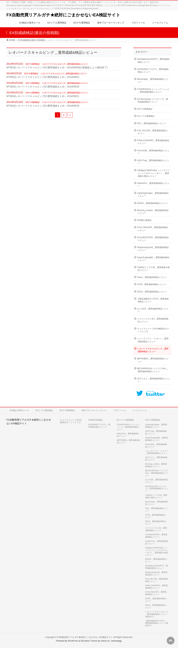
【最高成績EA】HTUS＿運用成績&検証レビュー (153, 300)
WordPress (73, 641)
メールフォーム (139, 410)
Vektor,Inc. (106, 641)
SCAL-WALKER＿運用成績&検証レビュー (152, 228)
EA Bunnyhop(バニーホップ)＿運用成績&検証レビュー (152, 100)
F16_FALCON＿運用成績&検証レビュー (152, 132)
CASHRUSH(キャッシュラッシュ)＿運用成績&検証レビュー (153, 90)
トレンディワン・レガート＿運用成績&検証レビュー (152, 340)
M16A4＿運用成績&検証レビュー (152, 203)
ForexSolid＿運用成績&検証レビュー (153, 152)
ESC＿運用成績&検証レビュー (151, 123)
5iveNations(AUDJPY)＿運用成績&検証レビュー (153, 60)
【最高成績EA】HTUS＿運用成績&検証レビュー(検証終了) (156, 623)
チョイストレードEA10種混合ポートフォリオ (153, 330)
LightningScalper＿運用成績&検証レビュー (153, 194)
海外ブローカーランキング (94, 410)
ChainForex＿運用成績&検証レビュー (156, 542)
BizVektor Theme (89, 641)
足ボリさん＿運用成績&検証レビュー (153, 380)
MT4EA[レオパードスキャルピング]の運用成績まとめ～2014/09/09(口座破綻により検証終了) (57, 67)
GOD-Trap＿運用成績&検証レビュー (153, 161)
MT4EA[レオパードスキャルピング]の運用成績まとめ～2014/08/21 (42, 96)
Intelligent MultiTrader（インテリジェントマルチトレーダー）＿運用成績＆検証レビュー (153, 173)
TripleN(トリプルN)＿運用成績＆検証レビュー (153, 268)
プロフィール (119, 410)
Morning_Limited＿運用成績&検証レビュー (153, 211)
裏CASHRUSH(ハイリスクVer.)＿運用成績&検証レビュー (152, 369)
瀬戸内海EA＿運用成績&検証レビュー (152, 360)
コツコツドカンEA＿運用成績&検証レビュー (152, 320)
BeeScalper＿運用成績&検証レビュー (152, 80)
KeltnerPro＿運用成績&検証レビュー (153, 184)
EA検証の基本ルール (19, 410)
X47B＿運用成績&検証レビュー (152, 284)
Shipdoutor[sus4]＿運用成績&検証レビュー (153, 248)
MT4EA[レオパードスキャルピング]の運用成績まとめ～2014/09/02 (42, 77)
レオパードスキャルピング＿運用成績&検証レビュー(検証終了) (156, 614)
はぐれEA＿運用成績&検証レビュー (152, 310)
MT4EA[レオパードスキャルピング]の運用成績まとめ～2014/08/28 (42, 86)
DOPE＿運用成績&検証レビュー (156, 599)
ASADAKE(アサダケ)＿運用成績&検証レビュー (153, 70)
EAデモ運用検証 (33, 64)
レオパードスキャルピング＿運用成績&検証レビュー (65, 64)
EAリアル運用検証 (146, 116)
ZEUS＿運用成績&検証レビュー (152, 291)
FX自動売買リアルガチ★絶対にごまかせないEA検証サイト (63, 15)
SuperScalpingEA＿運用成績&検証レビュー (153, 258)
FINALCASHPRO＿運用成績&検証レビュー (153, 141)
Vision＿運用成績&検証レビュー (152, 277)
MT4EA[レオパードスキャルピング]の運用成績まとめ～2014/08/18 (42, 105)
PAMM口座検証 (144, 220)
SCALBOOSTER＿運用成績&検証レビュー (153, 238)
